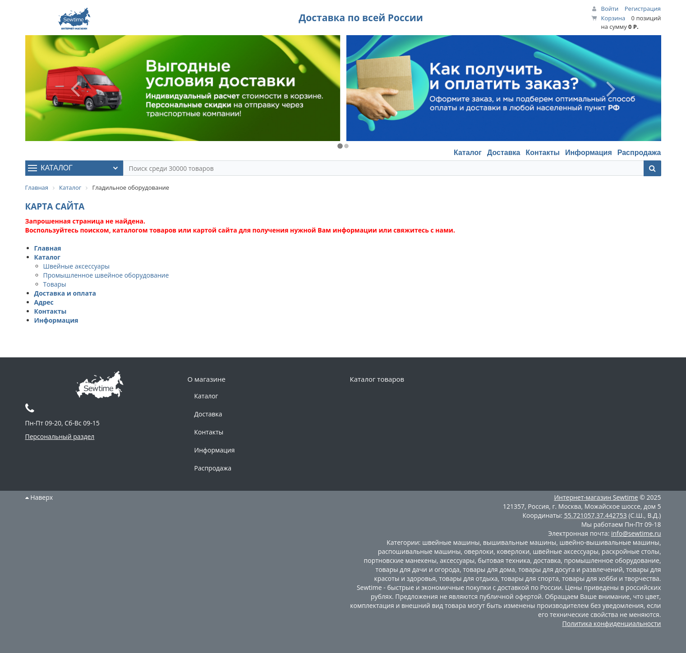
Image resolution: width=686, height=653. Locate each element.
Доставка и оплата (65, 293)
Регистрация (643, 9)
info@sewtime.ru (636, 533)
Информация (588, 152)
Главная (47, 248)
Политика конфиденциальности (611, 623)
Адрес (44, 302)
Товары (54, 284)
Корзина (613, 18)
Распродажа (639, 152)
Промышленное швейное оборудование (106, 275)
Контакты (542, 152)
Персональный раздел (60, 436)
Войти (610, 9)
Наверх (39, 497)
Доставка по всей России (361, 17)
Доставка (503, 152)
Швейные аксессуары (76, 266)
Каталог (468, 152)
